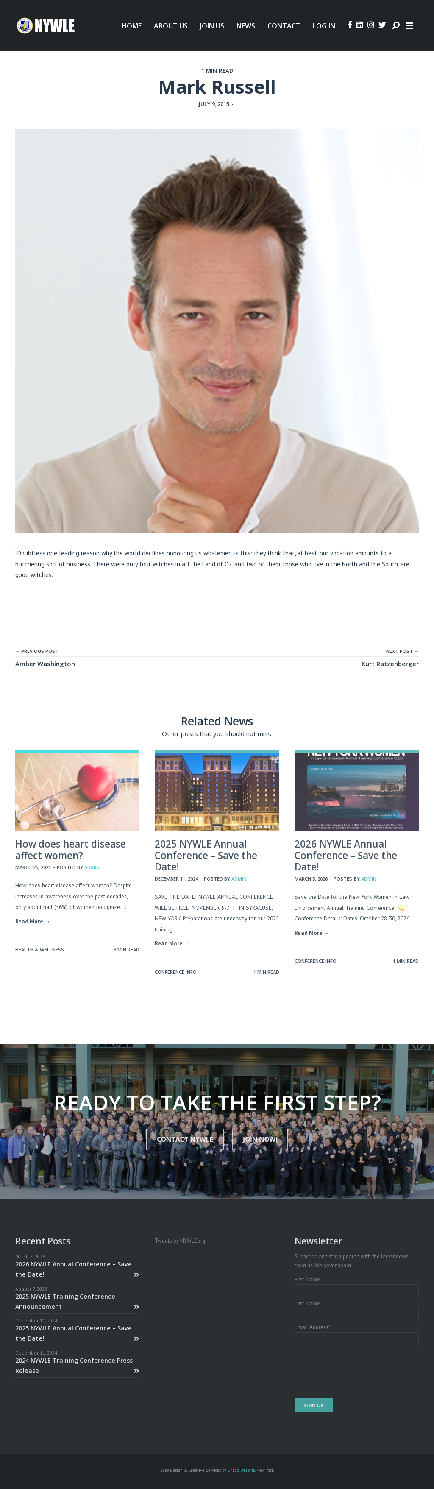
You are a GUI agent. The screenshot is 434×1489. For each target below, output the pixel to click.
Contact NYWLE (192, 1139)
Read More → (32, 921)
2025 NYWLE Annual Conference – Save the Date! (206, 855)
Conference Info (176, 972)
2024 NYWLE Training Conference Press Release (77, 1365)
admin (92, 867)
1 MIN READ (217, 71)
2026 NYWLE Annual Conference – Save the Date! (346, 855)
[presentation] (359, 1372)
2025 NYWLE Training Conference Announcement (77, 1301)
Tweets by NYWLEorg (180, 1240)
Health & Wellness (39, 949)
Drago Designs (241, 1470)
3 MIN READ (126, 949)
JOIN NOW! (253, 1139)
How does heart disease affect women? (70, 849)
